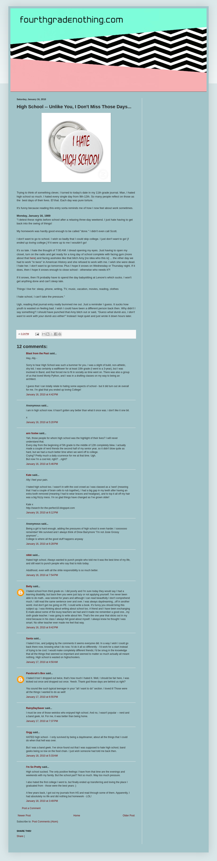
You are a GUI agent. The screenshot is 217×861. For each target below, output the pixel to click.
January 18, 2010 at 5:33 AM (42, 755)
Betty (29, 586)
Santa (29, 638)
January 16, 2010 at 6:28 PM (42, 543)
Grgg (29, 732)
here (32, 258)
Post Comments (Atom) (45, 821)
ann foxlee (32, 433)
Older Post (129, 815)
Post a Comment (31, 808)
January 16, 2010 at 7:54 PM (42, 575)
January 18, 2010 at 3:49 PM (42, 800)
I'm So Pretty (33, 766)
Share (20, 836)
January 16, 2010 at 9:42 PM (42, 627)
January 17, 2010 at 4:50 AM (42, 662)
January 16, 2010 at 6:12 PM (42, 512)
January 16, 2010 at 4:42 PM (42, 394)
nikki (29, 555)
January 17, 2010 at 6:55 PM (42, 696)
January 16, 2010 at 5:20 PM (42, 422)
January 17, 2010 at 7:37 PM (42, 721)
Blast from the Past (37, 353)
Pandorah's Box (35, 673)
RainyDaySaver (35, 708)
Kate (29, 475)
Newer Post (24, 815)
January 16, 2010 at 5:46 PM (42, 464)
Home (76, 815)
